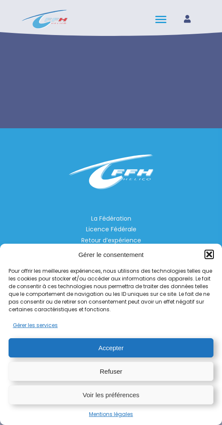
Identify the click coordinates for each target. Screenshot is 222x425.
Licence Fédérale (111, 229)
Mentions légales (111, 414)
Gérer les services (35, 325)
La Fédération (111, 218)
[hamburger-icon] (161, 19)
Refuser (111, 371)
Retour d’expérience (111, 240)
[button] (209, 254)
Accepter (111, 347)
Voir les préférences (111, 394)
